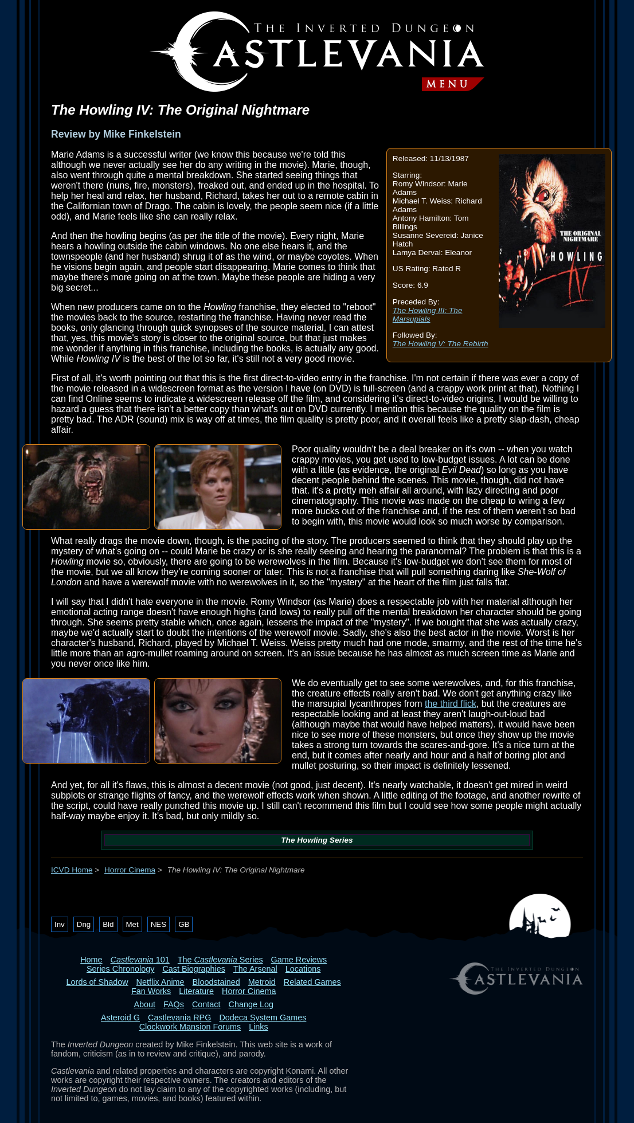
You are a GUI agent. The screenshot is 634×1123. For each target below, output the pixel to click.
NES (158, 924)
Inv (59, 924)
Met (132, 924)
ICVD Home (72, 870)
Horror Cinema (129, 870)
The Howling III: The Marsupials (428, 314)
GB (183, 924)
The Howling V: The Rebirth (440, 343)
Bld (108, 924)
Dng (84, 924)
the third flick (450, 704)
